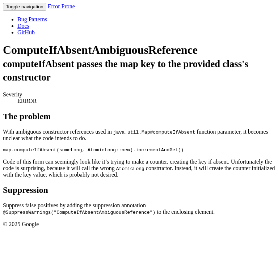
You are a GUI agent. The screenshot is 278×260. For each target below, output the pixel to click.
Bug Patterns (32, 19)
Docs (23, 26)
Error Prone (61, 6)
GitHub (26, 32)
